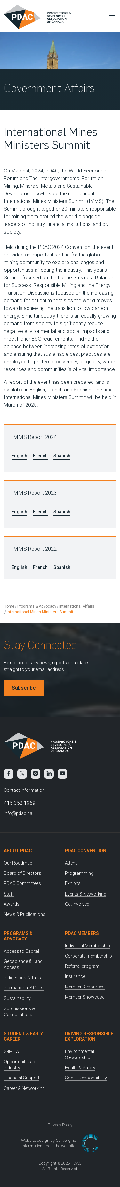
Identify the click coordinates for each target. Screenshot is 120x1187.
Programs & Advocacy (36, 606)
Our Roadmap (18, 863)
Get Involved (77, 904)
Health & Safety (80, 1067)
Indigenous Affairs (22, 977)
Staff (9, 893)
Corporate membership (88, 956)
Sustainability (17, 998)
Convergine (66, 1140)
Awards (12, 904)
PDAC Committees (22, 883)
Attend (71, 863)
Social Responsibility (86, 1077)
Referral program (82, 966)
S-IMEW (12, 1051)
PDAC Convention (85, 850)
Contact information (24, 790)
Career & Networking (24, 1088)
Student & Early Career (23, 1036)
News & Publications (24, 914)
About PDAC (18, 850)
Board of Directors (22, 873)
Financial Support (21, 1077)
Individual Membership (87, 945)
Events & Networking (85, 893)
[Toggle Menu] (110, 15)
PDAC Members (82, 933)
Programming (79, 873)
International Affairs (76, 606)
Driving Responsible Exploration (89, 1036)
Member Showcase (84, 997)
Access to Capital (21, 951)
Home (9, 606)
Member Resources (85, 986)
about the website (59, 1145)
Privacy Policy (60, 1124)
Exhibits (73, 883)
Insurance (75, 976)
